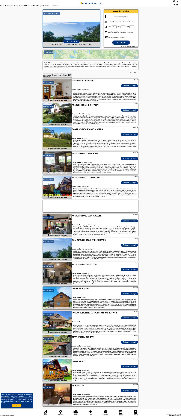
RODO (3, 403)
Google (30, 394)
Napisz (178, 415)
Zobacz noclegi (129, 86)
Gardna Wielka (48, 82)
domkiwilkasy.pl (90, 3)
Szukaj (121, 42)
